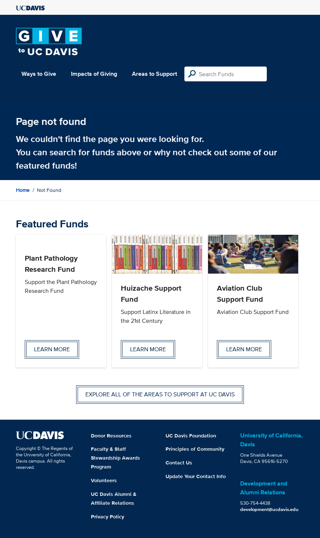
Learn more (52, 349)
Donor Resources (111, 435)
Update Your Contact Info (196, 476)
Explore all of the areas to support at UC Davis (160, 394)
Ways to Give (38, 74)
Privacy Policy (107, 516)
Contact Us (179, 462)
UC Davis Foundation (191, 435)
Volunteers (104, 480)
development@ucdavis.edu (269, 509)
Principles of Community (195, 449)
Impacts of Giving (94, 74)
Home (23, 190)
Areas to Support (154, 74)
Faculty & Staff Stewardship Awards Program (115, 457)
